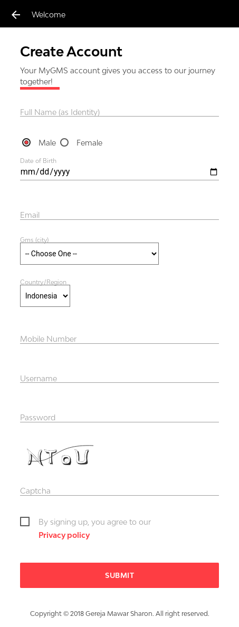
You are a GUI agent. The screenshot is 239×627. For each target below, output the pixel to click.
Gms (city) (34, 239)
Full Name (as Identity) (60, 112)
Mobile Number (48, 338)
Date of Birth (38, 161)
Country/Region (43, 281)
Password (37, 417)
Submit (119, 575)
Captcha (35, 490)
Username (38, 378)
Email (30, 214)
